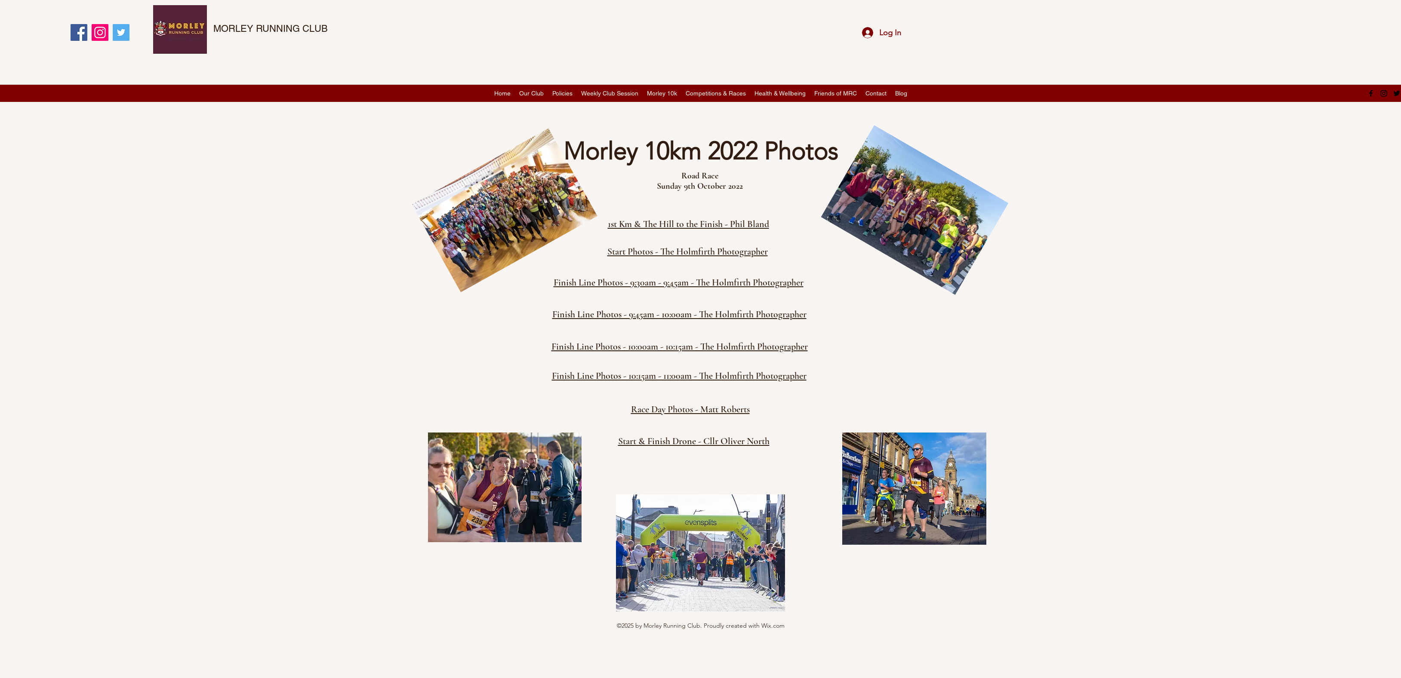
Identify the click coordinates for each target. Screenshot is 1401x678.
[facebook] (1371, 93)
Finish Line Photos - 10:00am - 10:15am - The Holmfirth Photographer (679, 346)
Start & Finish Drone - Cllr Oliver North (694, 441)
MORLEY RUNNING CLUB (270, 28)
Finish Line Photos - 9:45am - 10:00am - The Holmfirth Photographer (679, 314)
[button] (531, 93)
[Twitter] (121, 32)
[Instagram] (100, 32)
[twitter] (1396, 93)
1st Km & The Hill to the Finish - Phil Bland (688, 224)
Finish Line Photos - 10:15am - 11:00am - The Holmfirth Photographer (679, 375)
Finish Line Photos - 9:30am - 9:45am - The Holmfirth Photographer (679, 282)
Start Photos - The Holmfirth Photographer (687, 251)
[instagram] (1383, 93)
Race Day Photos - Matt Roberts (690, 409)
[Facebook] (79, 32)
